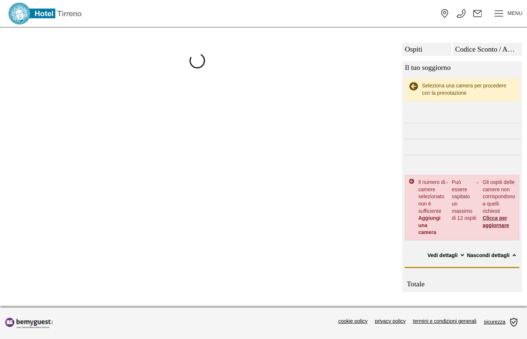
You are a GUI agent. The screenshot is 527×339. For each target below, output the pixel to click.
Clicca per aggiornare (496, 221)
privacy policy (390, 321)
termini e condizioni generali (444, 321)
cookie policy (352, 321)
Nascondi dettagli (492, 255)
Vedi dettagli (446, 255)
